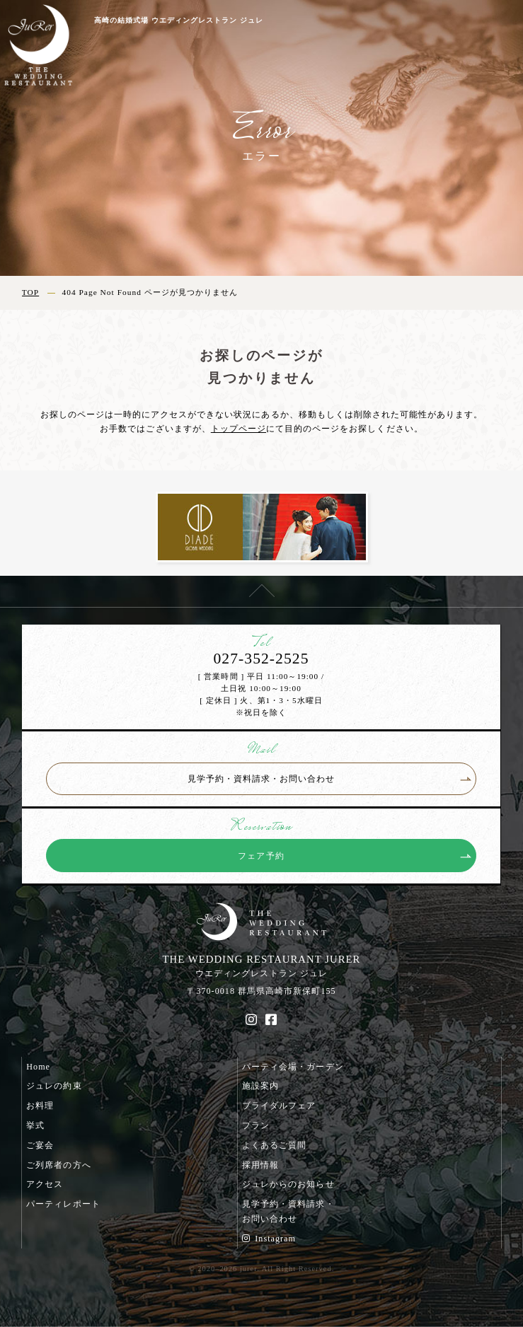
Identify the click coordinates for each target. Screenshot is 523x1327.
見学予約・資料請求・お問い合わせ (261, 779)
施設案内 (260, 1086)
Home (38, 1067)
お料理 (40, 1106)
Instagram (269, 1239)
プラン (256, 1125)
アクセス (44, 1184)
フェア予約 (261, 856)
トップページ (238, 429)
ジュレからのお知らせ (288, 1184)
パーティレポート (63, 1204)
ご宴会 (40, 1145)
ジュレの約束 (53, 1086)
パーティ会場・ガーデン (292, 1067)
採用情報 (260, 1165)
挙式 (35, 1125)
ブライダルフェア (279, 1106)
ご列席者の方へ (58, 1165)
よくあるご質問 (274, 1145)
